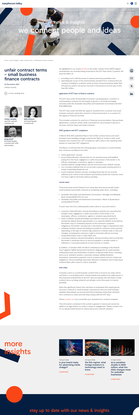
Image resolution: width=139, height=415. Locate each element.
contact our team (117, 3)
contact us (69, 299)
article (84, 69)
